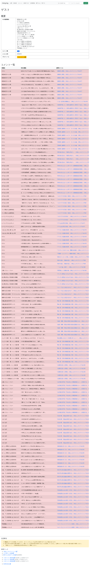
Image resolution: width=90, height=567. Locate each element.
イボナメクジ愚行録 (9, 557)
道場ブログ (26, 3)
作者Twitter (7, 564)
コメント (20, 3)
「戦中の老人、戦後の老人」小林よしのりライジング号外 (71, 260)
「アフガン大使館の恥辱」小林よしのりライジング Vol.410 (71, 230)
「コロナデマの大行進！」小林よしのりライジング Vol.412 (71, 216)
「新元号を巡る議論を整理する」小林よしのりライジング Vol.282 (73, 470)
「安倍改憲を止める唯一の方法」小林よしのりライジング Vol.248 (73, 490)
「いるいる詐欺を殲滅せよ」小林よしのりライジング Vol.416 (72, 101)
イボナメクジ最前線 (9, 561)
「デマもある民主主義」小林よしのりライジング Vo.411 (70, 223)
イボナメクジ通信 (8, 559)
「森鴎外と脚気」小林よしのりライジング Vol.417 (69, 71)
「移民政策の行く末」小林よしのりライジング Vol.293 (70, 446)
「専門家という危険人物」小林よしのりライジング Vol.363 (71, 270)
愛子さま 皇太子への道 (9, 555)
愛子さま (38, 3)
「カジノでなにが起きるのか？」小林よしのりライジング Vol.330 (73, 287)
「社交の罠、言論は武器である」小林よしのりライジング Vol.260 (73, 416)
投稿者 (15, 3)
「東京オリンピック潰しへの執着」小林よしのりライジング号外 (72, 257)
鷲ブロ (43, 3)
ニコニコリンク (22, 57)
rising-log (5, 3)
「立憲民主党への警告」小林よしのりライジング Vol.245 (70, 365)
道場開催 (32, 3)
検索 (85, 3)
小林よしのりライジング (10, 551)
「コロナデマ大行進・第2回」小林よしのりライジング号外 (71, 196)
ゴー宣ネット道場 (8, 553)
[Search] (77, 3)
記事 (11, 3)
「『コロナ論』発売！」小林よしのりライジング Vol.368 (70, 267)
